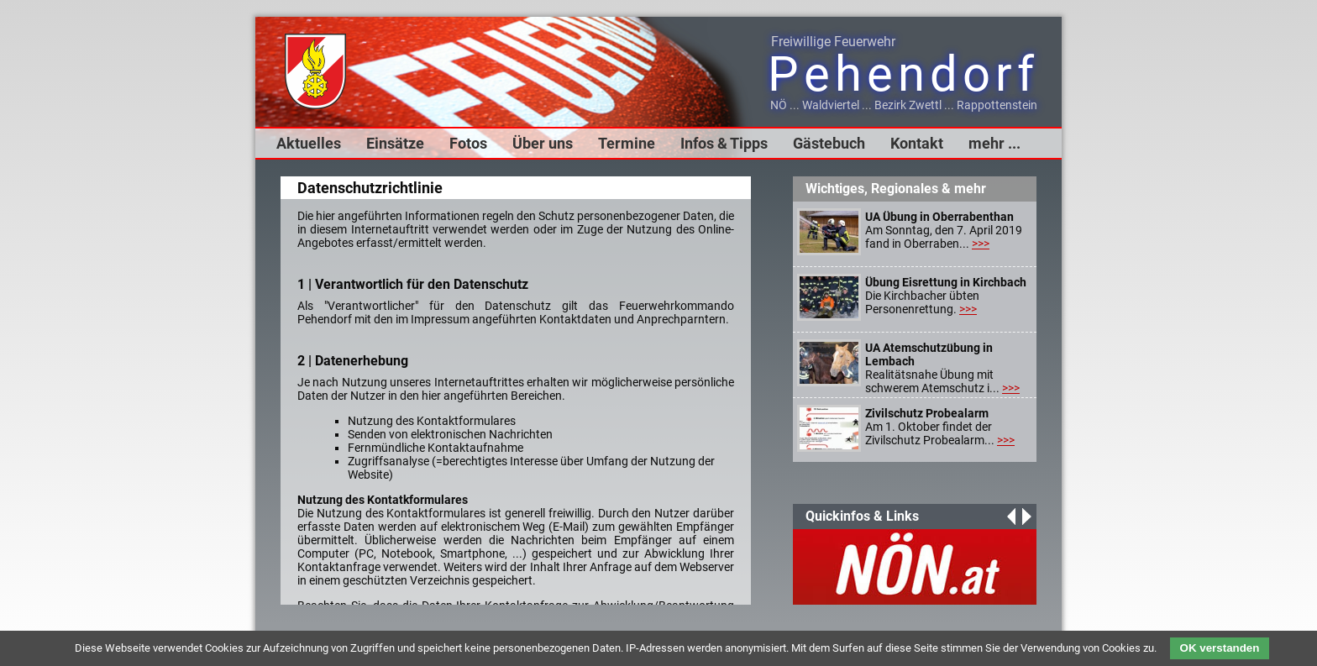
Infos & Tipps (724, 143)
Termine (626, 143)
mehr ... (994, 143)
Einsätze (395, 143)
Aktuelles (308, 143)
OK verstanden (1220, 648)
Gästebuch (829, 143)
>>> (980, 243)
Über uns (542, 143)
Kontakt (916, 143)
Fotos (468, 143)
